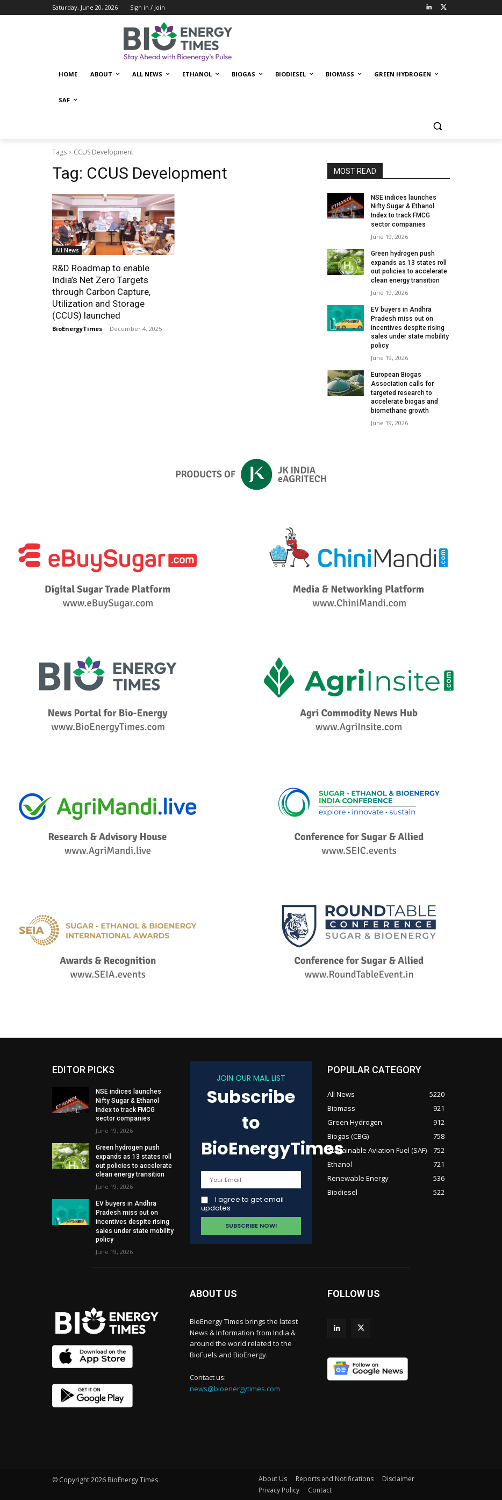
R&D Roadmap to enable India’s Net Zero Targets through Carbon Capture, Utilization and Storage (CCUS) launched (101, 292)
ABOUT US (213, 1293)
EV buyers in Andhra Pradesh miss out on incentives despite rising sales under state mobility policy (410, 327)
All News (67, 250)
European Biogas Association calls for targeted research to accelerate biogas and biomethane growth (404, 392)
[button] (437, 126)
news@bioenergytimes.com (235, 1388)
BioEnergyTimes (77, 329)
